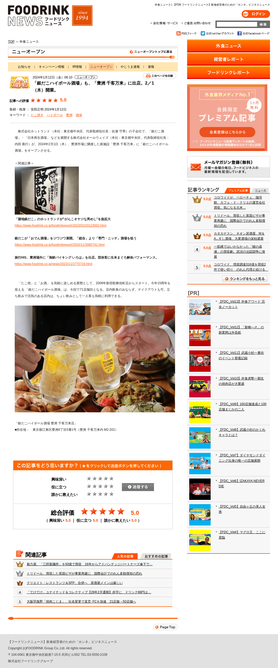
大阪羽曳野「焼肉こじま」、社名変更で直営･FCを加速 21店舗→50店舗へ (81, 601)
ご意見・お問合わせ (196, 23)
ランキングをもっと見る (244, 279)
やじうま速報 (130, 67)
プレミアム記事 (237, 190)
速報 (151, 67)
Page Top (165, 627)
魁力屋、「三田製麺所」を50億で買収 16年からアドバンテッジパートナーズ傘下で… (90, 564)
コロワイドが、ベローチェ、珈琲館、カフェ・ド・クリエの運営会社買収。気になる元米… (239, 203)
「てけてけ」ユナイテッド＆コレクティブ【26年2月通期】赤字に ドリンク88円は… (89, 592)
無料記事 (260, 190)
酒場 (79, 115)
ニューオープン (93, 53)
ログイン (256, 14)
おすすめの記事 (155, 556)
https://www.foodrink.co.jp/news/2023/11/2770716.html (53, 264)
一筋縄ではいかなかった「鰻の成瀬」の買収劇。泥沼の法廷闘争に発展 (239, 252)
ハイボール (55, 115)
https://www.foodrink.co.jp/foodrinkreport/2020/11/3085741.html (60, 245)
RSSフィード (187, 33)
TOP (11, 42)
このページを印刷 (159, 76)
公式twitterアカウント (217, 33)
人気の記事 (125, 556)
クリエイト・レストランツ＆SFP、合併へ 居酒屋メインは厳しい (75, 583)
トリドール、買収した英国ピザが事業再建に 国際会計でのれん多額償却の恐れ (84, 573)
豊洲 (69, 115)
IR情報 (77, 67)
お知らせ (24, 67)
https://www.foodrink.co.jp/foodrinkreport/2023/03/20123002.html (60, 225)
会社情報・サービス (165, 23)
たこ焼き (37, 115)
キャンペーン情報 (51, 67)
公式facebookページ (253, 33)
